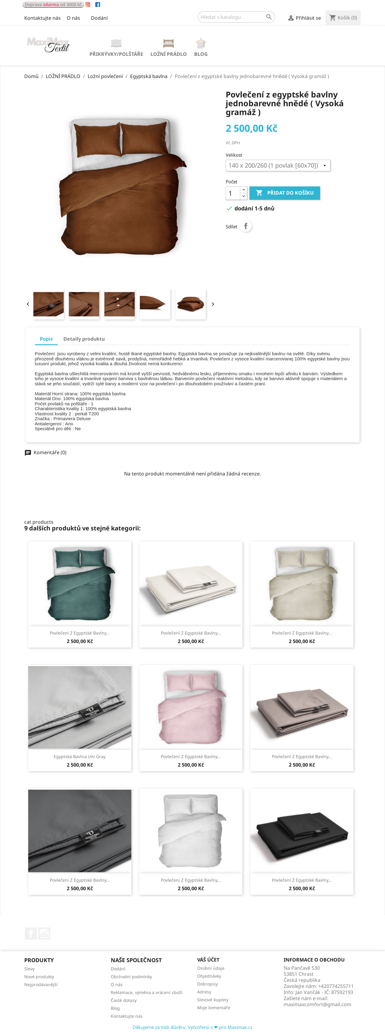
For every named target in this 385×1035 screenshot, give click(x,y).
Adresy (204, 992)
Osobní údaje (211, 968)
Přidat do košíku (285, 193)
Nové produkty (39, 976)
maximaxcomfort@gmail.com (317, 1004)
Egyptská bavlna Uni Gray (80, 756)
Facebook (31, 934)
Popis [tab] (46, 338)
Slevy (29, 969)
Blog (201, 54)
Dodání (99, 18)
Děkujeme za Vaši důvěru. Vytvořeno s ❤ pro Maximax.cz (192, 1027)
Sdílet (246, 226)
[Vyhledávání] (236, 17)
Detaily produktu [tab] (84, 338)
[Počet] (233, 193)
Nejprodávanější (41, 984)
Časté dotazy (124, 1000)
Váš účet (208, 959)
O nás (73, 18)
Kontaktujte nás (42, 18)
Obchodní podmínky (131, 976)
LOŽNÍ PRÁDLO (168, 54)
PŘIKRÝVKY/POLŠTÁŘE (116, 54)
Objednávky (209, 976)
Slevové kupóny (212, 1000)
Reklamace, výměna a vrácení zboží (146, 992)
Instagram (44, 934)
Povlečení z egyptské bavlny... (80, 633)
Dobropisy (207, 984)
